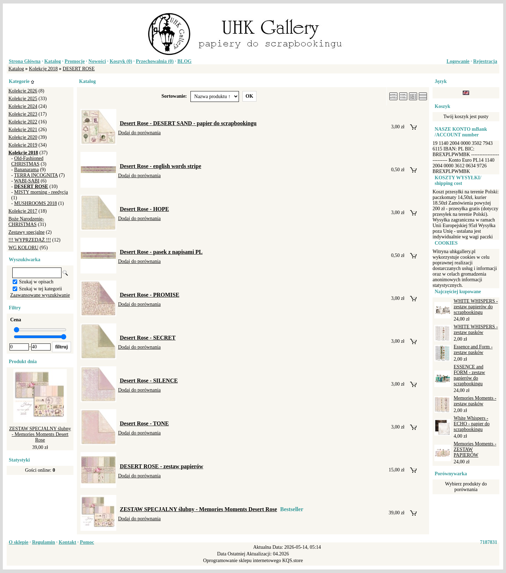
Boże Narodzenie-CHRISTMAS (26, 221)
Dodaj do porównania (139, 132)
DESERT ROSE (79, 68)
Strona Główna (24, 61)
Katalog (52, 61)
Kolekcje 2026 (22, 91)
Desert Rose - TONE (144, 423)
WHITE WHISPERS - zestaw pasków (476, 329)
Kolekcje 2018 (43, 68)
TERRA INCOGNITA (36, 175)
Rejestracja (485, 61)
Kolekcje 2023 (22, 114)
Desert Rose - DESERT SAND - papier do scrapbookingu (188, 123)
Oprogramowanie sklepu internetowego (242, 560)
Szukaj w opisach (36, 281)
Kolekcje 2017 (22, 211)
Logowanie (458, 61)
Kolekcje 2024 (22, 106)
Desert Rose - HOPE (144, 209)
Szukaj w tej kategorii (40, 288)
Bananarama (26, 169)
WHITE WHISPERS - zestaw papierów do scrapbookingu (476, 306)
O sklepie (18, 542)
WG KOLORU (23, 247)
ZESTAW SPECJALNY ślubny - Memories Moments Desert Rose (40, 434)
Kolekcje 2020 (22, 137)
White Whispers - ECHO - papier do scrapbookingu (471, 424)
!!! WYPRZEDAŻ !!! (29, 240)
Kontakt (67, 542)
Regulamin (43, 542)
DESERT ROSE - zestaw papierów (161, 466)
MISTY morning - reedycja (41, 192)
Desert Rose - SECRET (148, 338)
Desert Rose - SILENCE (149, 381)
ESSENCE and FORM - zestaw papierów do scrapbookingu (469, 375)
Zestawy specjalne (26, 232)
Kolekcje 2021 (22, 129)
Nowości (97, 61)
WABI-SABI (26, 181)
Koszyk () (121, 61)
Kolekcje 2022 (22, 121)
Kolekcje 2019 (22, 145)
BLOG (184, 61)
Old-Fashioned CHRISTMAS (27, 161)
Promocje (75, 61)
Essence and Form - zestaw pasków (473, 349)
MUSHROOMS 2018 (35, 203)
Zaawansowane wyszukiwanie (40, 295)
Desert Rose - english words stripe (160, 166)
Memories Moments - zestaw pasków (475, 400)
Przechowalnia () (155, 61)
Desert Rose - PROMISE (149, 295)
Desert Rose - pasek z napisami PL (161, 252)
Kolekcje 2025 (22, 98)
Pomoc (87, 542)
